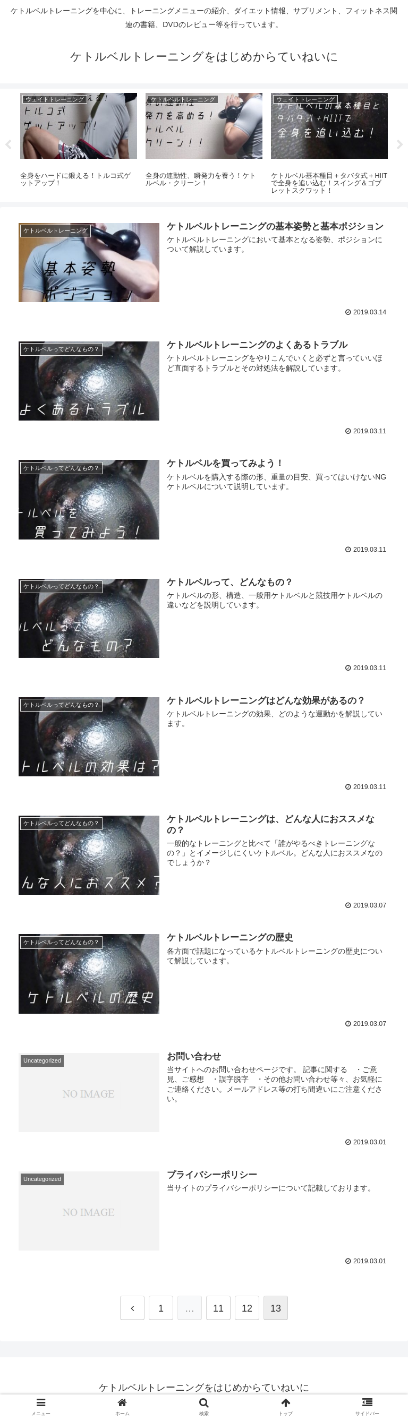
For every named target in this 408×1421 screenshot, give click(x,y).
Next (400, 145)
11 (218, 1311)
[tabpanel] (79, 143)
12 (247, 1311)
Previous (8, 145)
